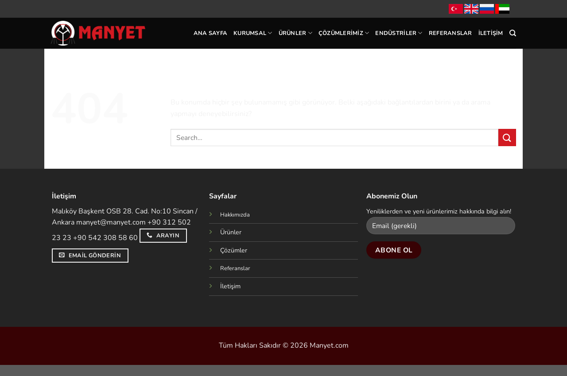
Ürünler (295, 33)
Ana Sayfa (210, 33)
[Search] (512, 33)
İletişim (490, 33)
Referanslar (450, 33)
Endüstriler (398, 33)
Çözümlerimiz (343, 33)
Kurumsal (252, 33)
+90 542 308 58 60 (105, 238)
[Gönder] (507, 137)
